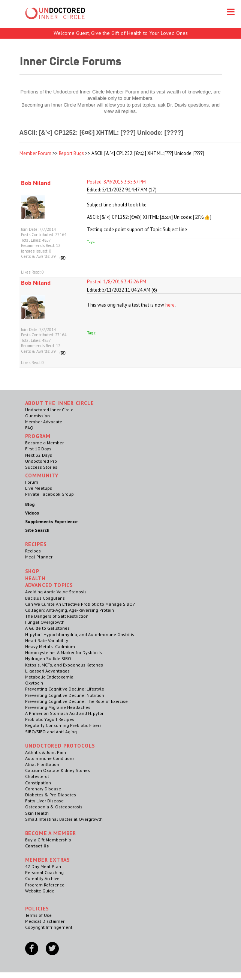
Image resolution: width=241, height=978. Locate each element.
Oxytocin (34, 683)
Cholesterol (37, 776)
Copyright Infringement (48, 927)
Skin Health (37, 813)
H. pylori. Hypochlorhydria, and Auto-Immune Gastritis (79, 634)
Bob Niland (36, 183)
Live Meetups (38, 488)
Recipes (33, 551)
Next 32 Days (38, 455)
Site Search (37, 530)
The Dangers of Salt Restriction (56, 616)
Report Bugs (71, 153)
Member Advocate (43, 421)
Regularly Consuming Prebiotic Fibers (63, 725)
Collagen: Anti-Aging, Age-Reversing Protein (69, 610)
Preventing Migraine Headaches (57, 707)
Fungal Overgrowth (44, 622)
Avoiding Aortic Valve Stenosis (56, 591)
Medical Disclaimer (44, 921)
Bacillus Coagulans (45, 598)
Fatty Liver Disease (44, 800)
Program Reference (44, 885)
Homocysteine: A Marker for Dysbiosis (63, 652)
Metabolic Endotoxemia (49, 677)
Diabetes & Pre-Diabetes (50, 794)
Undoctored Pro (41, 461)
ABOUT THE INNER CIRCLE (59, 403)
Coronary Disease (43, 788)
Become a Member (44, 442)
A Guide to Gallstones (47, 628)
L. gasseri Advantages (47, 671)
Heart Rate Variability (46, 640)
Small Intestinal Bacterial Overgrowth (64, 819)
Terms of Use (38, 915)
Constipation (38, 782)
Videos (32, 513)
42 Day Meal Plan (43, 866)
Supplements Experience (51, 521)
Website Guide (39, 891)
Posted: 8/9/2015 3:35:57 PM (116, 182)
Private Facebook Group (49, 494)
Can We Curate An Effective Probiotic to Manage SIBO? (80, 604)
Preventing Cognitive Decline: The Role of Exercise (76, 701)
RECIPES (36, 544)
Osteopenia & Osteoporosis (53, 806)
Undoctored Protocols (60, 745)
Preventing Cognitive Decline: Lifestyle (64, 689)
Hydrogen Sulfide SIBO (48, 658)
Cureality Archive (42, 878)
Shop (32, 571)
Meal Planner (38, 557)
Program (38, 436)
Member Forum (35, 153)
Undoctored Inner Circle (49, 409)
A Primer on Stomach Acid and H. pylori (65, 713)
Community (42, 475)
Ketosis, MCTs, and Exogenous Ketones (64, 665)
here (170, 305)
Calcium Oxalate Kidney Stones (57, 770)
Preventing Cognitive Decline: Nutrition (64, 695)
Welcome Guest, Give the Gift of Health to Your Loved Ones (121, 33)
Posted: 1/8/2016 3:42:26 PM (116, 281)
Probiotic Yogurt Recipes (49, 719)
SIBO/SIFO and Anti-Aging (51, 731)
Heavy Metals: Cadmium (50, 646)
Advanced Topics (49, 585)
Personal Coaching (44, 872)
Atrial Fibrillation (42, 764)
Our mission (37, 415)
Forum (31, 482)
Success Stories (41, 467)
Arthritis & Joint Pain (45, 752)
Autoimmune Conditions (50, 758)
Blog (29, 504)
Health (35, 578)
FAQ (29, 427)
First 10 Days (38, 448)
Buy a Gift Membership (48, 840)
